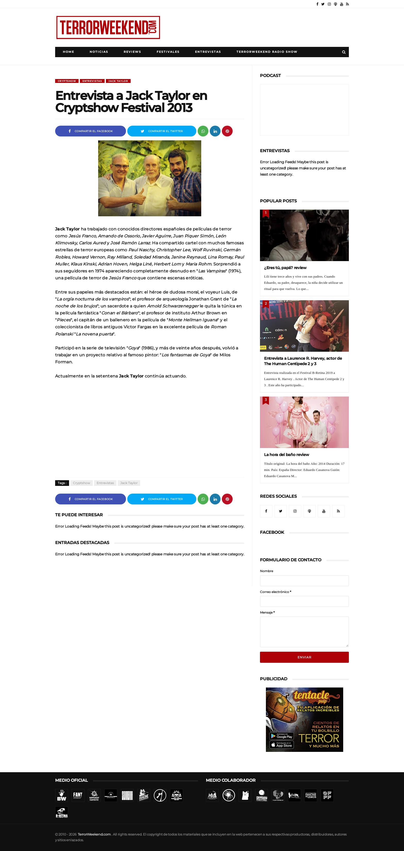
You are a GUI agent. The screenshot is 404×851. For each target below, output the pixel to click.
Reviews (132, 51)
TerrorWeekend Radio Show (267, 51)
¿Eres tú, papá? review (285, 268)
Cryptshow (67, 81)
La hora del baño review (286, 455)
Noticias (99, 51)
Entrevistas (208, 51)
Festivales (168, 51)
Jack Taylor (118, 81)
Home (68, 51)
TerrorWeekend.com (94, 834)
